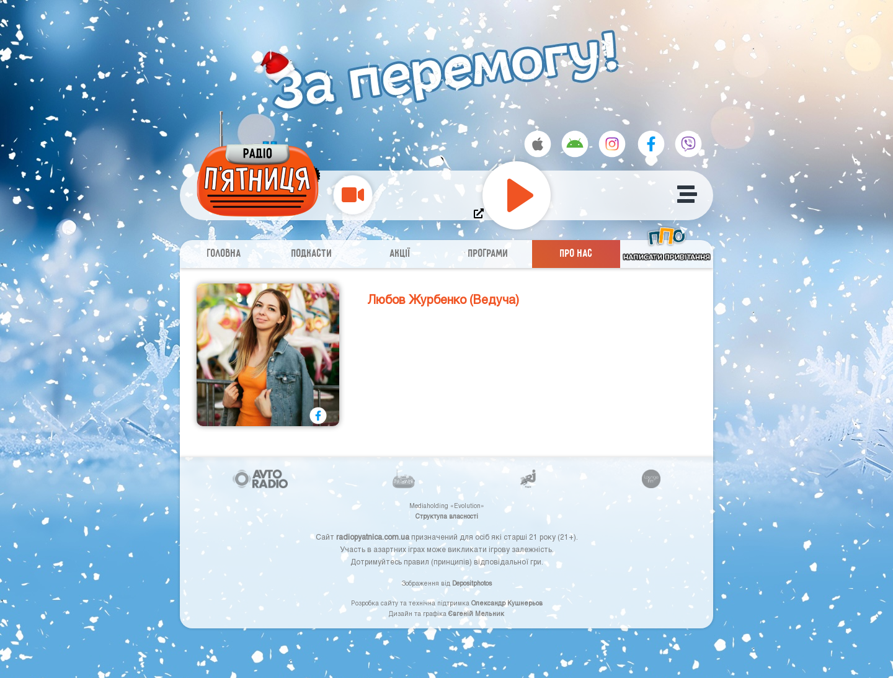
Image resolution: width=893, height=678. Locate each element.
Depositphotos (472, 583)
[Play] (516, 195)
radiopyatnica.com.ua (372, 536)
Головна (224, 254)
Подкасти (311, 254)
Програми (488, 254)
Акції (400, 254)
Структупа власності (446, 516)
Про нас (576, 254)
